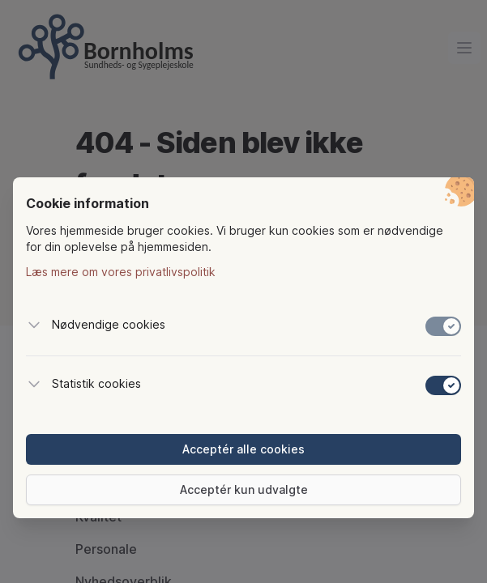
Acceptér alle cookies (243, 449)
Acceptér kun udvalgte (244, 489)
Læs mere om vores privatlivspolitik (121, 272)
